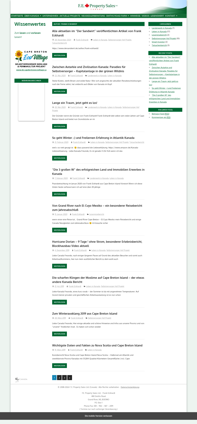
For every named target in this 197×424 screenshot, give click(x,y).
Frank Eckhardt (82, 40)
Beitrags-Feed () (160, 114)
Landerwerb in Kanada (97, 75)
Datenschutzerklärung (130, 391)
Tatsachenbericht (59, 43)
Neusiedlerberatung (93, 15)
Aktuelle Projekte (70, 15)
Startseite (17, 15)
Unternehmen (50, 15)
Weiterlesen (59, 55)
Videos (145, 15)
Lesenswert (157, 15)
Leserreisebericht (96, 214)
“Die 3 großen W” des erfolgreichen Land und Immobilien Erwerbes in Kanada (164, 98)
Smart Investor (158, 42)
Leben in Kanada (100, 40)
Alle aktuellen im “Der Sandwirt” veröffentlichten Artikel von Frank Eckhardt (164, 60)
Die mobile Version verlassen (98, 420)
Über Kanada (31, 15)
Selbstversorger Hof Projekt (119, 40)
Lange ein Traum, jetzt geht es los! (75, 103)
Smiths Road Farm (116, 15)
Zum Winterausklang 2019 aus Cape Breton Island (86, 313)
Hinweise (135, 15)
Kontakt (170, 15)
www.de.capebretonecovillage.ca (31, 70)
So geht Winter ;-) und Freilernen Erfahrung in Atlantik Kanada (94, 137)
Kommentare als (161, 117)
